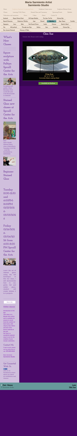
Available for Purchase (48, 83)
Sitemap (10, 385)
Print (3, 385)
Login (74, 385)
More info (10, 302)
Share (5, 369)
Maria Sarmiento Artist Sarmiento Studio (38, 4)
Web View (72, 387)
